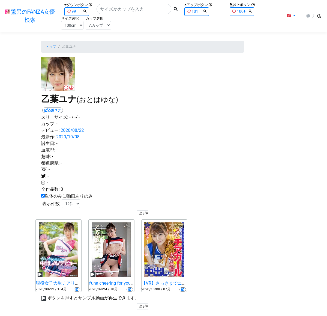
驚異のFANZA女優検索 (30, 15)
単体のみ (53, 196)
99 (76, 11)
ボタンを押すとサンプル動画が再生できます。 (93, 297)
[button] (291, 15)
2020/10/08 (67, 136)
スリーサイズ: (54, 117)
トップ (51, 46)
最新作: (48, 136)
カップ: (48, 123)
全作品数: (50, 189)
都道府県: (50, 163)
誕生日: (48, 143)
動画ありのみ (80, 196)
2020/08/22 (72, 130)
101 (196, 11)
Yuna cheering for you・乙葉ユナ (120, 283)
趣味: (46, 156)
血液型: (48, 150)
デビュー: (50, 130)
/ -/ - (76, 117)
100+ (242, 11)
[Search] (134, 9)
